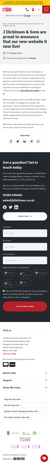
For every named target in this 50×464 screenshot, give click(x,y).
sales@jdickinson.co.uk (18, 200)
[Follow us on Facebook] (5, 207)
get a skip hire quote (30, 90)
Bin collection (26, 274)
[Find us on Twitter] (10, 207)
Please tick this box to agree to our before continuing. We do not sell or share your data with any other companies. (25, 294)
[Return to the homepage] (6, 9)
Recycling (42, 273)
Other (25, 282)
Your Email (7, 240)
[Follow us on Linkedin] (16, 207)
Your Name (7, 227)
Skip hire (11, 273)
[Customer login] (33, 9)
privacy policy (41, 291)
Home (5, 24)
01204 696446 (12, 195)
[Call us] (27, 9)
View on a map (9, 353)
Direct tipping (9, 283)
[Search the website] (38, 9)
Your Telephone (9, 254)
